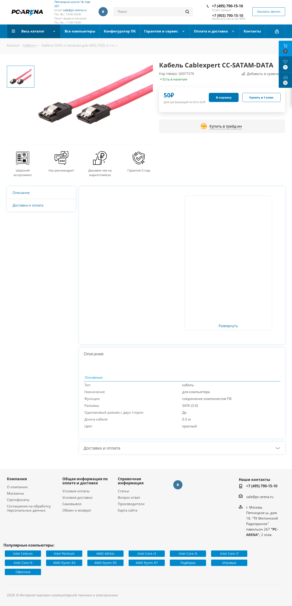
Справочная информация (130, 480)
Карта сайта (127, 510)
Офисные (23, 572)
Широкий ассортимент (23, 172)
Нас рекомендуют (61, 170)
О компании (17, 487)
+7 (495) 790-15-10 (227, 5)
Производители (131, 503)
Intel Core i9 (23, 562)
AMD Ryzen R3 (64, 562)
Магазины (15, 493)
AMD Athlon (105, 553)
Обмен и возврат (76, 510)
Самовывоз (71, 503)
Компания (17, 478)
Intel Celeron (23, 553)
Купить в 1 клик (261, 97)
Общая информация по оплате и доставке (85, 480)
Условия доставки (77, 497)
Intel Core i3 (147, 553)
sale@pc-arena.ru (75, 10)
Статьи (123, 491)
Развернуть (228, 326)
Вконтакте (103, 11)
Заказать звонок (269, 11)
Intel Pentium (64, 553)
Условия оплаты (76, 491)
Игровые (229, 562)
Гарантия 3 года (138, 170)
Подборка (188, 562)
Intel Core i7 (229, 553)
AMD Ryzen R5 (105, 562)
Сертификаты (18, 499)
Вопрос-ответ (129, 497)
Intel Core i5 (188, 553)
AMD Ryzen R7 (147, 562)
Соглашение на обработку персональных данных (29, 508)
